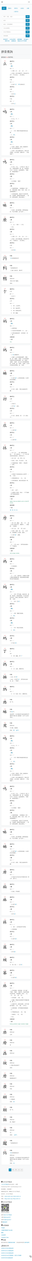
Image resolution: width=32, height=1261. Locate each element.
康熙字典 (7, 41)
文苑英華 (3, 1235)
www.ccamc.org (8, 1196)
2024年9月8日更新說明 (7, 1257)
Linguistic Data (5, 1237)
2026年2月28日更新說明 (7, 1248)
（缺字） (17, 730)
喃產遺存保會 (11, 1242)
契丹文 (16, 8)
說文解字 (26, 39)
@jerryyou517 (7, 1217)
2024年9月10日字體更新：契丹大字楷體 (11, 1255)
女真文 (22, 8)
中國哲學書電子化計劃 (6, 1230)
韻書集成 (13, 41)
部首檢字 (5, 39)
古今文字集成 (5, 1184)
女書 (28, 8)
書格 (2, 1232)
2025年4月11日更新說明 (7, 1250)
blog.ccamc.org (8, 1198)
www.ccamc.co (17, 1196)
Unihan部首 (12, 39)
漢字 (4, 8)
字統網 (3, 1227)
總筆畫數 (19, 39)
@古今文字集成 (8, 1214)
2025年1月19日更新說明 (7, 1253)
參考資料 (27, 1242)
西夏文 (9, 8)
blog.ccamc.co (16, 1198)
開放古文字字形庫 (22, 41)
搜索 (28, 16)
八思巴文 (16, 11)
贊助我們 (5, 1222)
